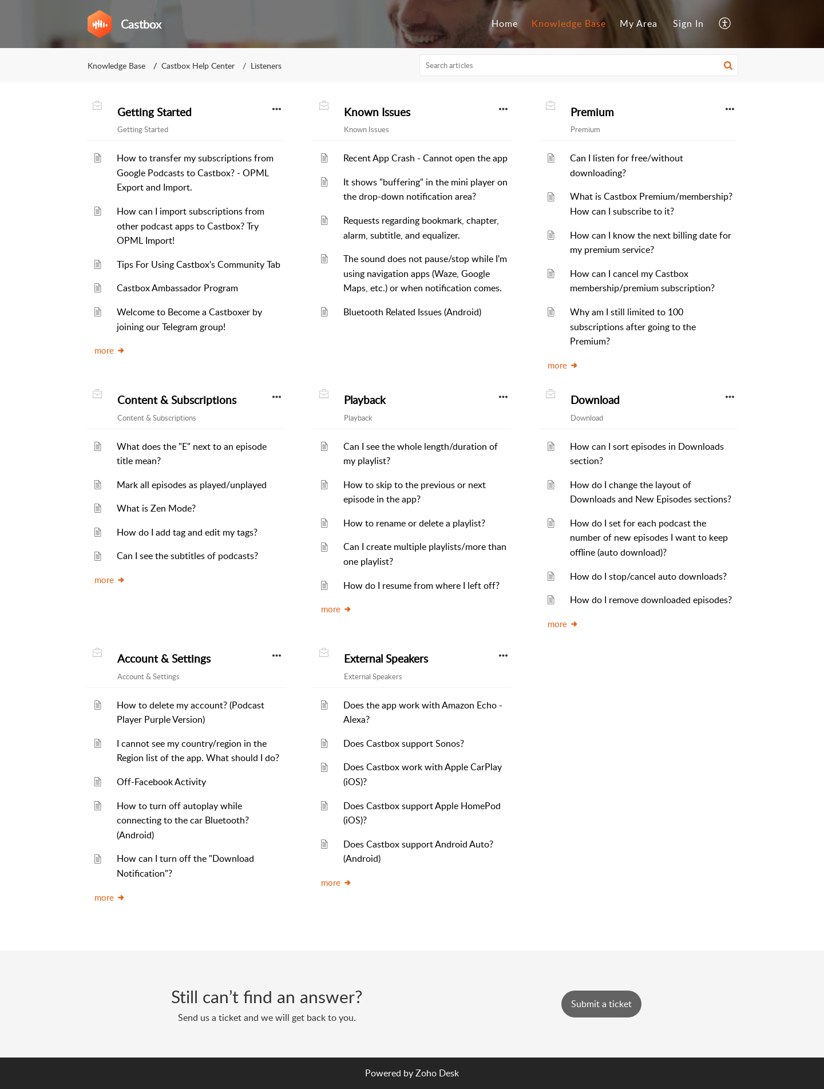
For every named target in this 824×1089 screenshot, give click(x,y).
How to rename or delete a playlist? (414, 523)
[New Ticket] (601, 1003)
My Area (638, 23)
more (109, 350)
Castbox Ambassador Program (177, 288)
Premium (592, 112)
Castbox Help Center (198, 65)
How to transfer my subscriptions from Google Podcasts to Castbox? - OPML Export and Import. (195, 172)
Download (595, 400)
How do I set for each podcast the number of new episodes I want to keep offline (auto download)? (649, 538)
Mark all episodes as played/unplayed (192, 484)
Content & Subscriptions (176, 400)
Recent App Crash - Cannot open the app (425, 158)
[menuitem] (505, 24)
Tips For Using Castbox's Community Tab (198, 264)
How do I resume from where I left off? (421, 585)
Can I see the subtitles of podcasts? (187, 555)
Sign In (688, 23)
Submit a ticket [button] (601, 1003)
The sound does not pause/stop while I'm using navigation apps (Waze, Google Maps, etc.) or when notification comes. (425, 273)
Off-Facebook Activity (161, 781)
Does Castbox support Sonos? (403, 743)
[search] (579, 65)
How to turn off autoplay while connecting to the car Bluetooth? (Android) (183, 820)
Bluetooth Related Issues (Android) (412, 312)
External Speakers (386, 658)
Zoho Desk (437, 1073)
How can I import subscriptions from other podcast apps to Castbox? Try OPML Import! (190, 226)
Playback (365, 400)
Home (505, 23)
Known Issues (377, 112)
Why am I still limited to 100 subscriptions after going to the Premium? (633, 326)
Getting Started (154, 112)
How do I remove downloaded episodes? (651, 599)
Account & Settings (164, 658)
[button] (725, 24)
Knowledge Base (569, 23)
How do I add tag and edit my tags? (187, 532)
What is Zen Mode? (156, 508)
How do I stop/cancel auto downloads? (648, 576)
